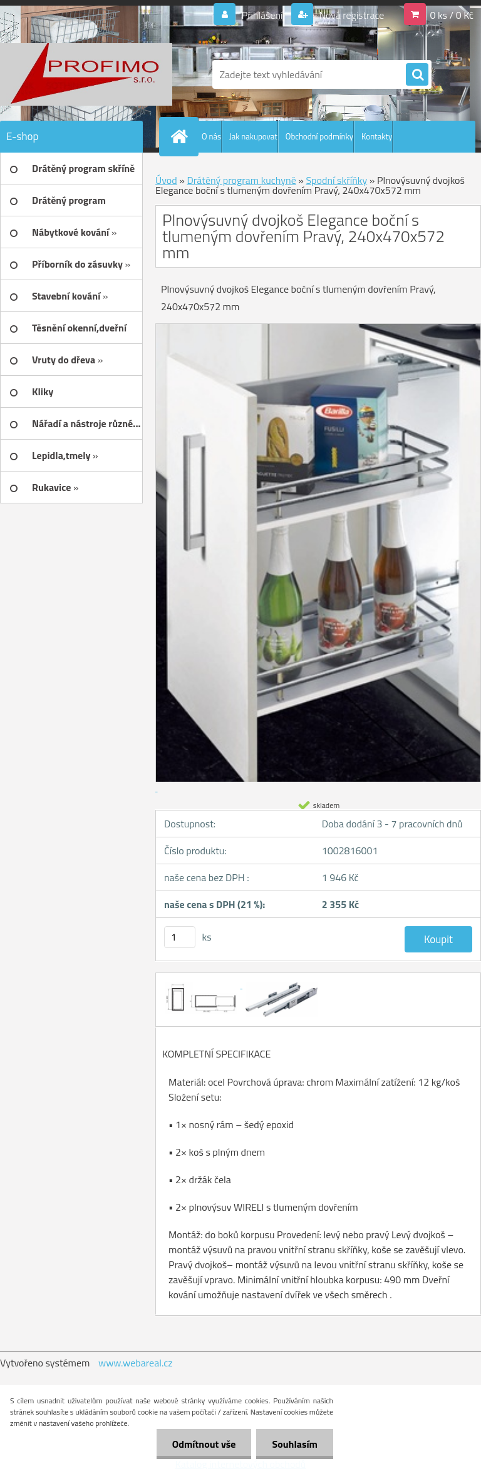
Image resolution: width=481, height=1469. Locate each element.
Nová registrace (351, 15)
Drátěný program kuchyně (241, 180)
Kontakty (376, 136)
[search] (417, 75)
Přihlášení (262, 15)
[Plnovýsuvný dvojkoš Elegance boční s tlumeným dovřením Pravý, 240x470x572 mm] (202, 984)
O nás (211, 136)
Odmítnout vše (204, 1443)
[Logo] (86, 74)
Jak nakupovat (253, 136)
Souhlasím (295, 1443)
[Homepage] (182, 136)
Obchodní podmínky (319, 136)
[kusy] (179, 937)
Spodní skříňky (336, 180)
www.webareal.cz (135, 1362)
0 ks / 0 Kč (451, 15)
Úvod (166, 180)
